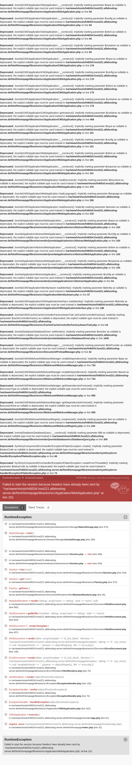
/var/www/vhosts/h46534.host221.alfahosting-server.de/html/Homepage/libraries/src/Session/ (64, 572)
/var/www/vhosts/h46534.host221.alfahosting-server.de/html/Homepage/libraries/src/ (59, 582)
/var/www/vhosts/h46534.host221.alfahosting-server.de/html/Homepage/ (52, 727)
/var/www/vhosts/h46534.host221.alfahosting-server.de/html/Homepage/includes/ (56, 718)
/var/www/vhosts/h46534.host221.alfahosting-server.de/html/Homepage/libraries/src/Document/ (68, 604)
